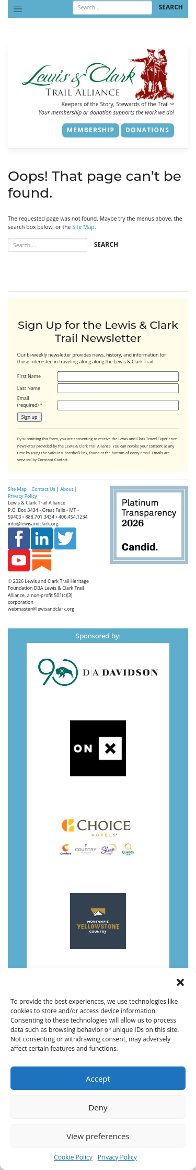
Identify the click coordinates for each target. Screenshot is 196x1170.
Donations (147, 129)
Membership (90, 129)
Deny (97, 1107)
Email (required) (29, 401)
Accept (98, 1078)
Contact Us (43, 489)
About (66, 489)
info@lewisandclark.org (33, 523)
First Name (29, 376)
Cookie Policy (73, 1157)
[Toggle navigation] (18, 9)
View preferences (97, 1136)
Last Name (28, 388)
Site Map (83, 227)
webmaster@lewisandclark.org (41, 608)
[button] (180, 981)
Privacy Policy (117, 1157)
